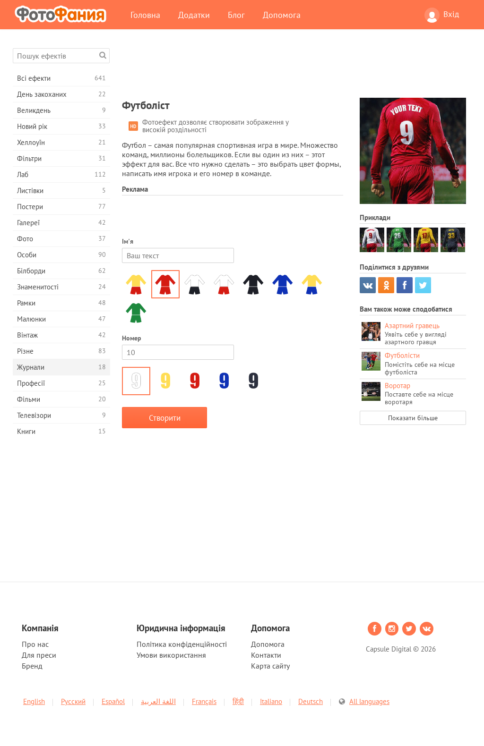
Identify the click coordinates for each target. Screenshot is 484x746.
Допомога (282, 14)
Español (113, 701)
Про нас (35, 644)
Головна (145, 14)
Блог (236, 14)
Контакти (266, 655)
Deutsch (310, 701)
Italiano (271, 701)
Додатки (194, 14)
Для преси (39, 655)
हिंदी (238, 701)
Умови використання (171, 655)
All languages (369, 701)
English (34, 701)
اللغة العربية (158, 701)
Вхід (441, 15)
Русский (73, 701)
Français (204, 701)
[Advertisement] (294, 69)
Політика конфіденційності (182, 644)
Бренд (32, 665)
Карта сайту (270, 665)
